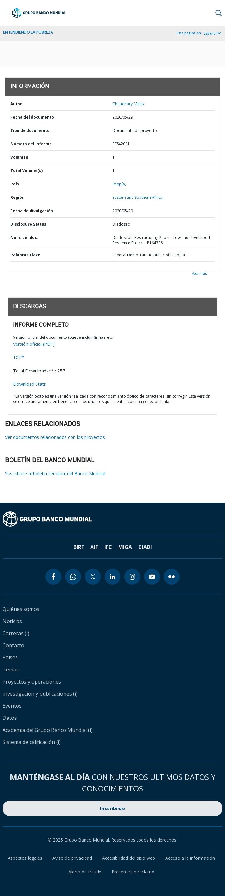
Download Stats (29, 384)
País (14, 184)
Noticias (12, 621)
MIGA (125, 547)
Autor (16, 104)
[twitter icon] (93, 577)
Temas (11, 669)
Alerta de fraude (84, 872)
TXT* (18, 357)
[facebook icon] (53, 577)
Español (210, 33)
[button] (218, 13)
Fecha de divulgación (31, 210)
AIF (94, 547)
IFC (108, 547)
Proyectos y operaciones (32, 681)
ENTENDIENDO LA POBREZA (28, 32)
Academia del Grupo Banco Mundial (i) (47, 729)
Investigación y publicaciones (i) (40, 693)
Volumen (19, 157)
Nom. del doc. (24, 237)
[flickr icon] (172, 577)
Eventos (12, 705)
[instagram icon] (132, 577)
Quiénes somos (21, 609)
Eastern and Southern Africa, (137, 197)
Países (10, 657)
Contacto (13, 645)
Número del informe (31, 144)
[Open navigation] (6, 13)
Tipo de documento (30, 130)
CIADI (145, 547)
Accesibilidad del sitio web (128, 858)
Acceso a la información (190, 858)
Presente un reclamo (133, 872)
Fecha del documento (32, 117)
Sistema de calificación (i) (32, 742)
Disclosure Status (28, 224)
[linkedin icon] (112, 577)
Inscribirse (112, 808)
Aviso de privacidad (72, 858)
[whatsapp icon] (73, 577)
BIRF (78, 547)
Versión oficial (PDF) (34, 344)
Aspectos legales (25, 858)
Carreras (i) (16, 633)
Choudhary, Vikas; (128, 104)
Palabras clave (25, 255)
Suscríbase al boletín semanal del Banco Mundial (55, 473)
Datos (10, 717)
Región (17, 197)
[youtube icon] (152, 577)
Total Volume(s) (26, 170)
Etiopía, (119, 184)
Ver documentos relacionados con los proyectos (55, 437)
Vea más (199, 273)
